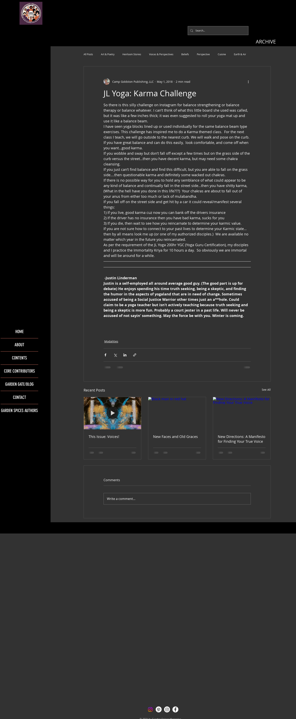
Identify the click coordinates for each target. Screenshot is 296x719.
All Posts (88, 54)
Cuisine (222, 54)
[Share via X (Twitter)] (115, 355)
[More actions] (248, 81)
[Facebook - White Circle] (175, 709)
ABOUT (19, 344)
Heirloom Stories (131, 54)
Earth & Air (240, 54)
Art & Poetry (107, 54)
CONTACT (19, 397)
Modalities (111, 341)
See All (266, 389)
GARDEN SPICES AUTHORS (19, 410)
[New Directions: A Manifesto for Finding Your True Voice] (242, 413)
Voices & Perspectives (161, 54)
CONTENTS (19, 358)
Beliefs (185, 54)
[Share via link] (135, 355)
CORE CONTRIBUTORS (19, 371)
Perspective (203, 54)
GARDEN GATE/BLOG (19, 384)
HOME (19, 331)
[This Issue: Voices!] (112, 413)
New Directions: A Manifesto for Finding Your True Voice (241, 439)
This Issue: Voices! (104, 436)
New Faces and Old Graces (175, 436)
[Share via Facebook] (105, 355)
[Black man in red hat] (177, 413)
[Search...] (217, 30)
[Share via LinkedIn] (125, 355)
